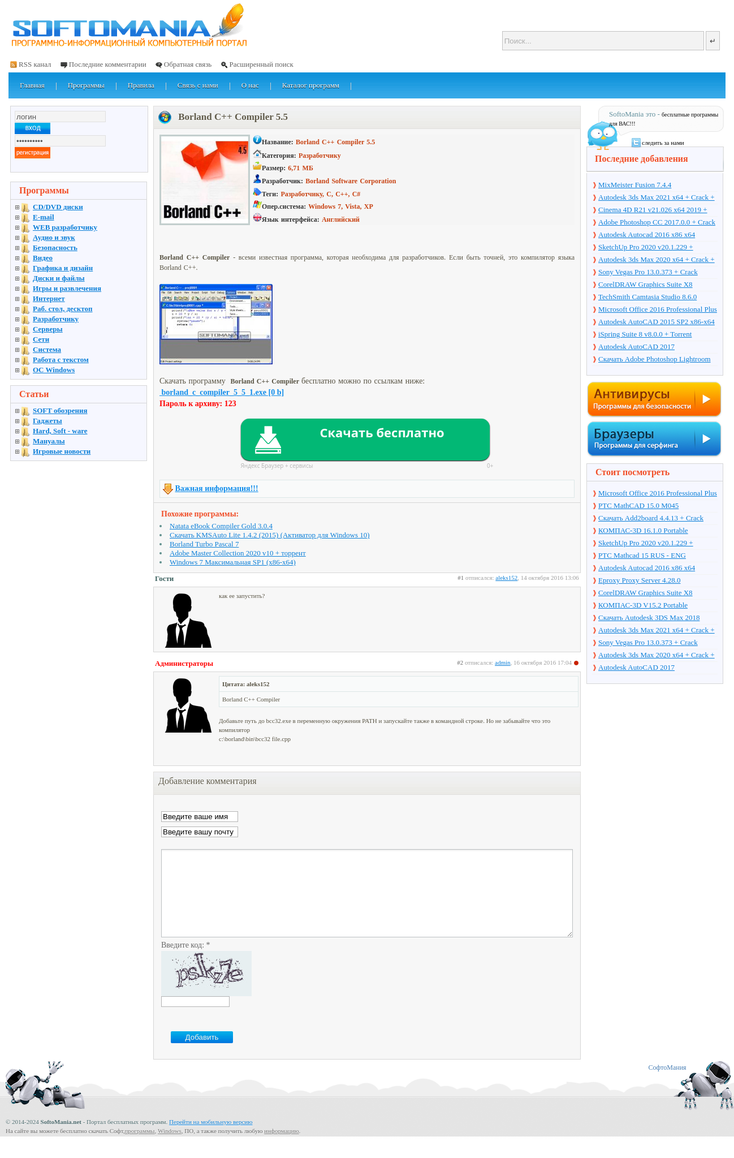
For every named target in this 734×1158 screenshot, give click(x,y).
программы (139, 1147)
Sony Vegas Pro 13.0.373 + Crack (648, 272)
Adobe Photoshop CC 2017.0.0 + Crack (656, 222)
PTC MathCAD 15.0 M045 (638, 505)
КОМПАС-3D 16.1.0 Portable (643, 530)
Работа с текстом (61, 359)
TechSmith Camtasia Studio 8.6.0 (647, 296)
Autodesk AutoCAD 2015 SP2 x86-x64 (656, 321)
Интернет (49, 298)
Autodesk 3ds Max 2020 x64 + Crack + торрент (656, 260)
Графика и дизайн (63, 268)
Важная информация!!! (216, 488)
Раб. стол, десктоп (63, 308)
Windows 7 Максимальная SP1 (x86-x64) (233, 562)
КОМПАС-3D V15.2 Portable (643, 605)
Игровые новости (61, 451)
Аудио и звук (54, 237)
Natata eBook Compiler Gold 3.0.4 (221, 526)
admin (503, 662)
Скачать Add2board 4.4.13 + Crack (650, 518)
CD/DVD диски (58, 207)
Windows (170, 1147)
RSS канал (35, 64)
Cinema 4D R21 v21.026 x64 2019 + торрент (652, 210)
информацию (281, 1147)
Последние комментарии (107, 64)
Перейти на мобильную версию (210, 1138)
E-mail (43, 217)
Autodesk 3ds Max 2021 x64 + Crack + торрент (656, 198)
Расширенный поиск (261, 64)
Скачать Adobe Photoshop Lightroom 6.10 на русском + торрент (654, 360)
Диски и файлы (59, 278)
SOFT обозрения (60, 410)
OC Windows (54, 369)
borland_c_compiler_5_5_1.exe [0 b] (221, 392)
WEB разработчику (65, 227)
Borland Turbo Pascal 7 (204, 544)
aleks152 (506, 577)
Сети (41, 339)
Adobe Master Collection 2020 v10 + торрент (238, 553)
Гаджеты (47, 420)
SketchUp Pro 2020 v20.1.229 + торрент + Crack (645, 248)
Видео (43, 257)
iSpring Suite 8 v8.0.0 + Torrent (645, 334)
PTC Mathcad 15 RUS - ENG (642, 555)
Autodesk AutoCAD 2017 (636, 346)
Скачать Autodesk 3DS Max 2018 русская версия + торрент (649, 618)
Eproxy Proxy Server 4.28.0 (639, 580)
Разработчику (56, 319)
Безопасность (55, 247)
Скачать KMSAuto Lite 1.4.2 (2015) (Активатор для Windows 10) (270, 535)
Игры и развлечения (67, 288)
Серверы (48, 329)
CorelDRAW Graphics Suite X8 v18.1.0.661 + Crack (645, 285)
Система (47, 349)
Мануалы (49, 441)
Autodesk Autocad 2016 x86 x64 (646, 234)
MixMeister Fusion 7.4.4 (634, 184)
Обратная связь (187, 64)
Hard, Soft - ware (60, 431)
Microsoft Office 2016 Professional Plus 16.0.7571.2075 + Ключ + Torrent (657, 310)
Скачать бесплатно (381, 432)
